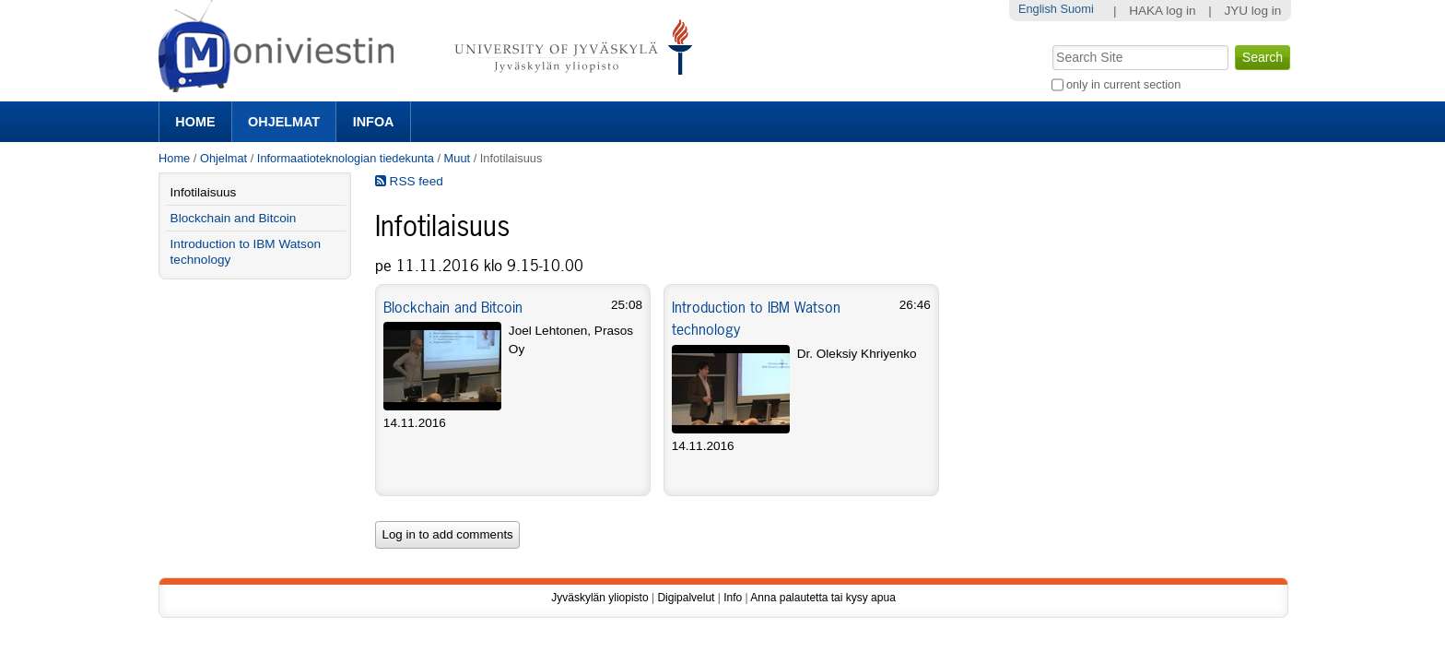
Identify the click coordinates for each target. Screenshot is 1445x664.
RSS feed (409, 181)
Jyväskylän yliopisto (599, 597)
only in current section (1123, 84)
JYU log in (1252, 11)
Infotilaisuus (203, 192)
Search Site (1050, 43)
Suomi (1076, 9)
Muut (457, 158)
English (1037, 9)
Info (732, 597)
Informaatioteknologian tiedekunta (345, 158)
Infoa (373, 121)
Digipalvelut (685, 597)
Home (195, 121)
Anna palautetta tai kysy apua (822, 597)
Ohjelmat (284, 121)
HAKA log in (1162, 11)
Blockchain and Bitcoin (453, 307)
